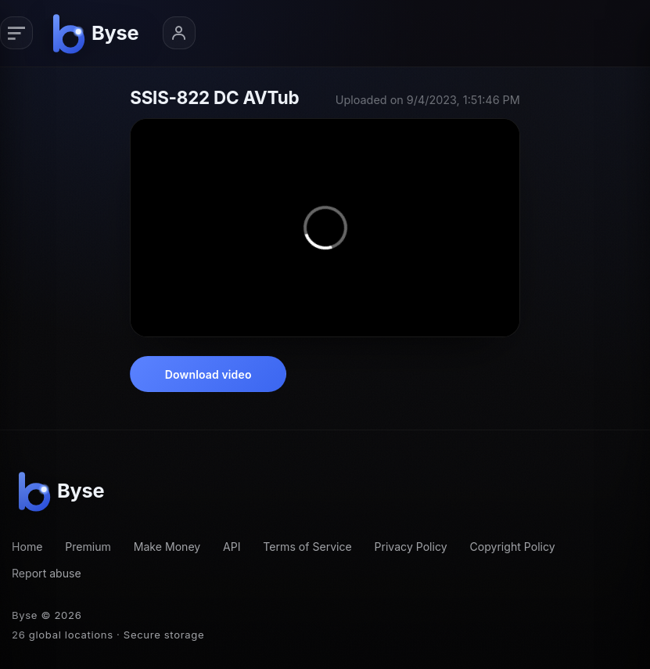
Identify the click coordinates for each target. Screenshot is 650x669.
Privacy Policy (411, 546)
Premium (88, 546)
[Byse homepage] (98, 33)
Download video (208, 374)
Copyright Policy (512, 546)
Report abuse (46, 573)
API (232, 546)
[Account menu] (179, 32)
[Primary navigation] (16, 32)
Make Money (167, 546)
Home (27, 546)
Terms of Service (307, 546)
